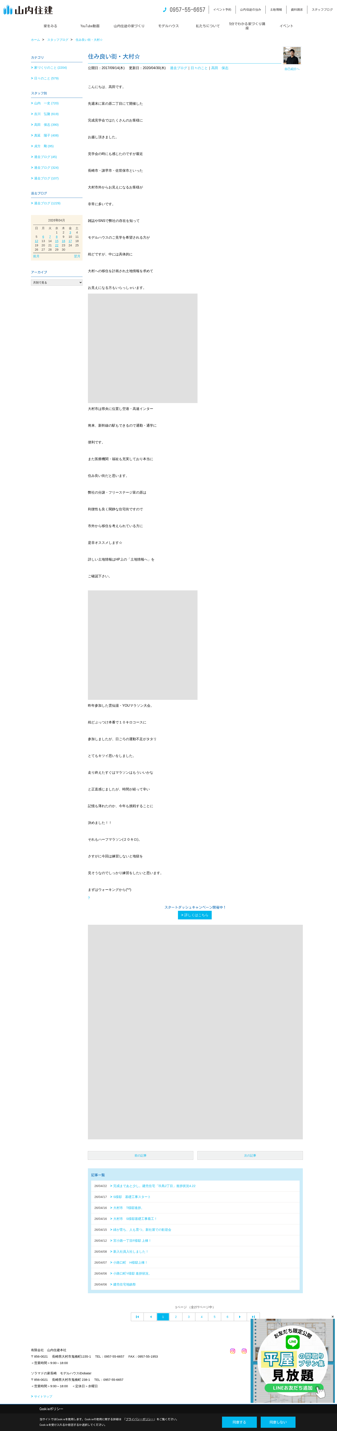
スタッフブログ (322, 9)
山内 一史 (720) (46, 103)
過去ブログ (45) (45, 157)
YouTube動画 (90, 26)
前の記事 (141, 1155)
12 (36, 241)
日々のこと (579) (46, 78)
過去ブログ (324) (46, 167)
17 (70, 241)
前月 (36, 256)
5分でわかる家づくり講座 (247, 26)
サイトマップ (43, 1396)
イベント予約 (222, 9)
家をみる (50, 26)
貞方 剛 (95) (44, 146)
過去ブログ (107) (46, 178)
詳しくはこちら (196, 915)
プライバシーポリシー (140, 1419)
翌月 (77, 256)
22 (56, 245)
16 (63, 241)
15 (56, 241)
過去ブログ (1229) (47, 203)
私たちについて (208, 26)
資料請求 (297, 9)
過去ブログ (178, 68)
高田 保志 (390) (46, 124)
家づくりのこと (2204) (50, 67)
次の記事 (250, 1155)
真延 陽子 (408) (46, 135)
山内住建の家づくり (129, 26)
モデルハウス (168, 26)
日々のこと (199, 68)
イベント (286, 26)
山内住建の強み (250, 9)
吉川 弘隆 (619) (46, 114)
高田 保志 (219, 68)
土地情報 (276, 9)
